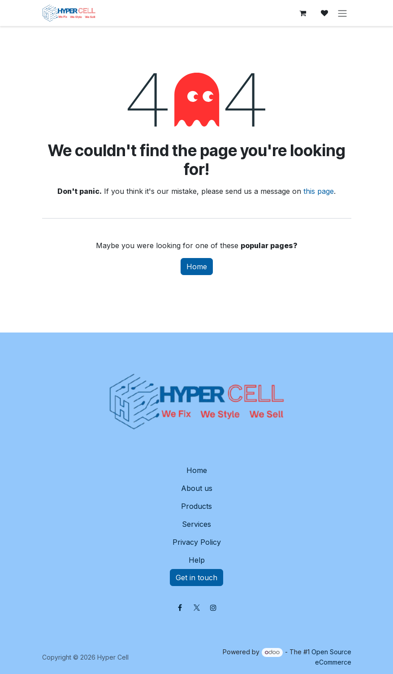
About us (196, 488)
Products (196, 506)
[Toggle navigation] (342, 13)
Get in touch (196, 577)
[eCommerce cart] (303, 13)
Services (196, 524)
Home (196, 266)
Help (197, 560)
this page (318, 191)
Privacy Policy (197, 542)
